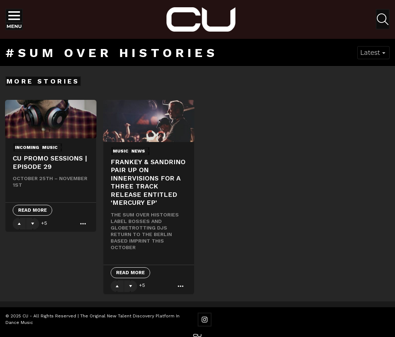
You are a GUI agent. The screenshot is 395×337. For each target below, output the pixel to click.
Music (50, 147)
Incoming (27, 147)
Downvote (32, 224)
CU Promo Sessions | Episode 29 (50, 162)
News (138, 151)
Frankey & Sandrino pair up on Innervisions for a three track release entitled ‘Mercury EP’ (148, 182)
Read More (32, 210)
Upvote (19, 224)
